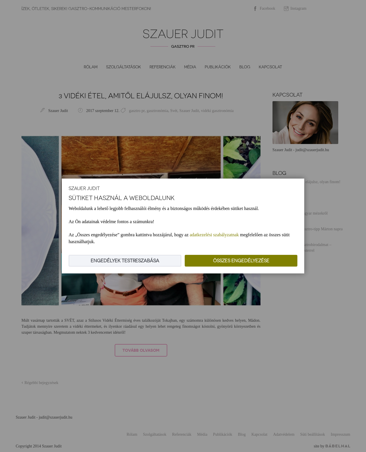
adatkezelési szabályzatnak (214, 234)
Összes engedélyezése (241, 260)
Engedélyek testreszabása (125, 260)
